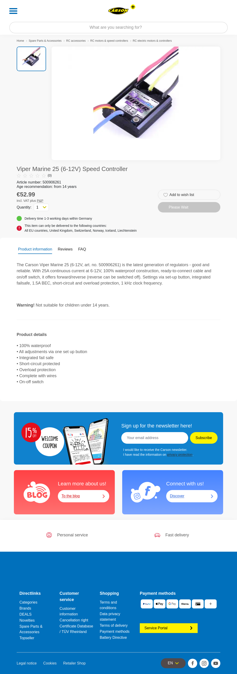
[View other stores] (133, 6)
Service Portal (168, 628)
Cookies (50, 663)
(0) (34, 175)
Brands (25, 608)
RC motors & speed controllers (109, 40)
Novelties (27, 620)
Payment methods (115, 631)
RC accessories (76, 40)
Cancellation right (73, 620)
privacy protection (180, 454)
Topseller (26, 638)
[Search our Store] (118, 27)
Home (20, 40)
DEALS (25, 614)
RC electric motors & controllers (152, 40)
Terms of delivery (114, 625)
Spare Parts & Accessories (45, 40)
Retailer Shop (74, 663)
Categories (28, 602)
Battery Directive (113, 637)
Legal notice (27, 663)
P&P (40, 201)
